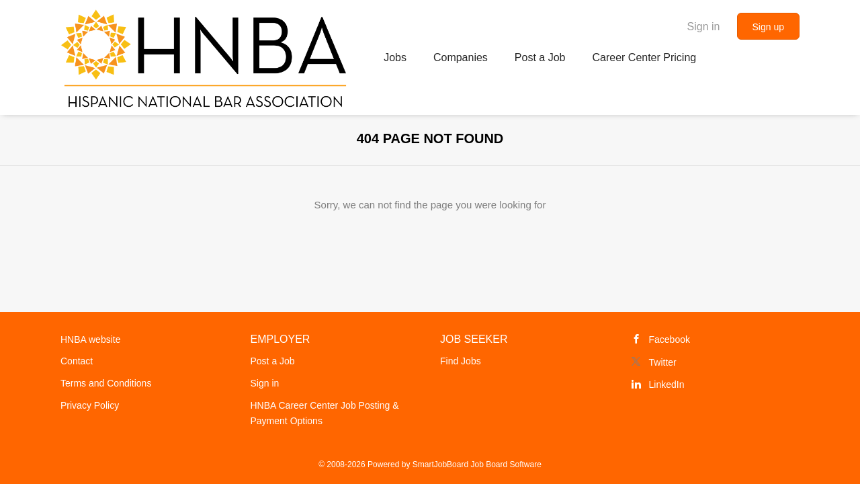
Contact (76, 361)
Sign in (703, 26)
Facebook (669, 339)
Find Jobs (460, 361)
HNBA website (90, 339)
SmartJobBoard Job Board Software (477, 464)
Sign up (768, 27)
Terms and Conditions (105, 383)
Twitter (663, 362)
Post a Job (273, 361)
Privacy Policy (89, 405)
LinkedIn (667, 384)
